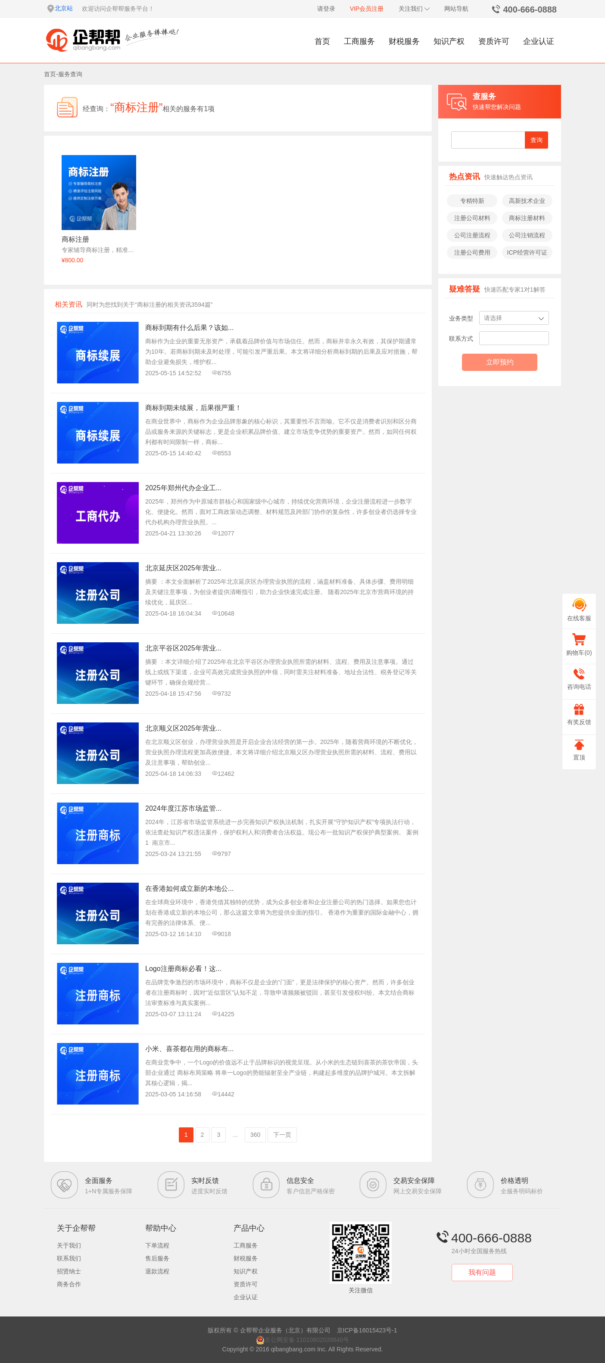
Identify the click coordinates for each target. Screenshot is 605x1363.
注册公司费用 (472, 252)
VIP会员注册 (367, 8)
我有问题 (482, 1272)
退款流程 (157, 1271)
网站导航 (456, 8)
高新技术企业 (527, 200)
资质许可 (493, 41)
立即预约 (500, 362)
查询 (536, 140)
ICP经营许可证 (527, 252)
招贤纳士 (69, 1271)
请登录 (326, 8)
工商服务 (359, 41)
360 (255, 1134)
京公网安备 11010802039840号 (302, 1340)
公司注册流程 (472, 235)
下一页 (282, 1134)
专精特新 (472, 200)
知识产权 (449, 41)
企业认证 (538, 41)
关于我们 (69, 1245)
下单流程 (157, 1245)
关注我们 (414, 8)
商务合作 (69, 1284)
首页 (322, 41)
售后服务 (157, 1258)
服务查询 (70, 74)
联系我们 (69, 1258)
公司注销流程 (527, 235)
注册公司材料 (472, 218)
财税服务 (404, 41)
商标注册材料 (527, 218)
